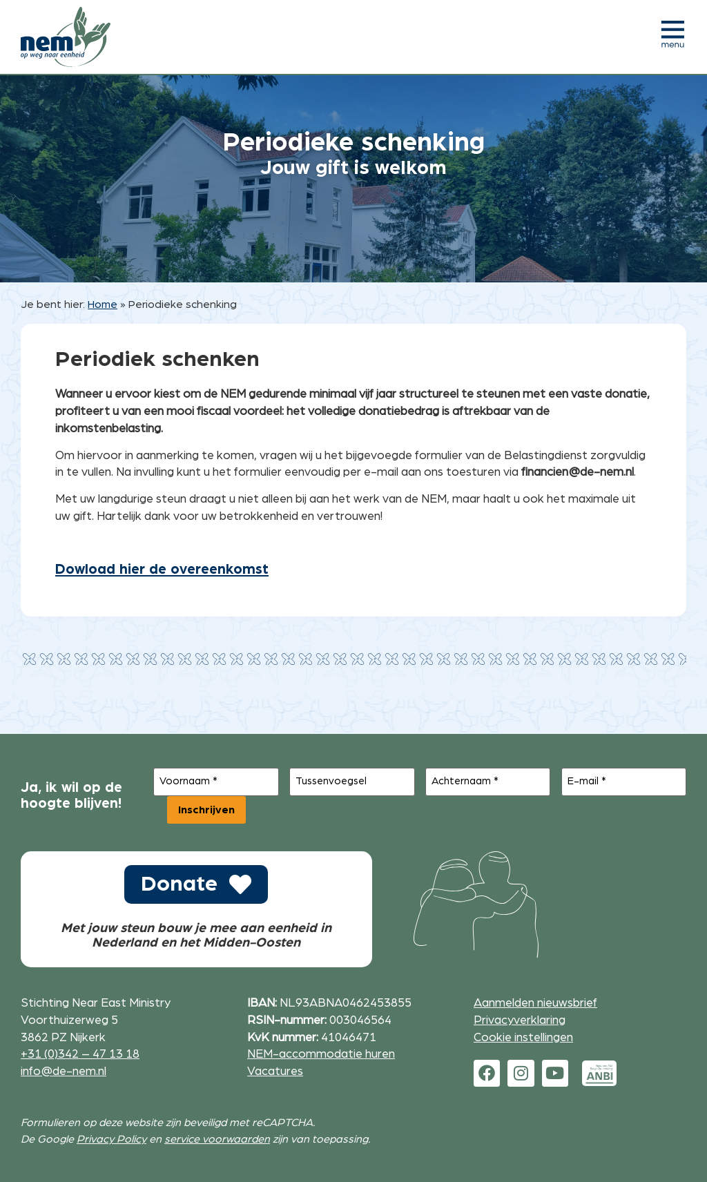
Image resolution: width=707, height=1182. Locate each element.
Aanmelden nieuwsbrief (535, 1003)
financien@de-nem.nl (577, 472)
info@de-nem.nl (63, 1070)
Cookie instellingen (523, 1037)
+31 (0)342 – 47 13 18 (80, 1054)
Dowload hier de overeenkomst (162, 569)
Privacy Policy (111, 1139)
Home (102, 304)
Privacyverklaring (519, 1020)
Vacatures (275, 1070)
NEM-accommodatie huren (321, 1054)
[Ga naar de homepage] (65, 37)
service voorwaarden (217, 1139)
